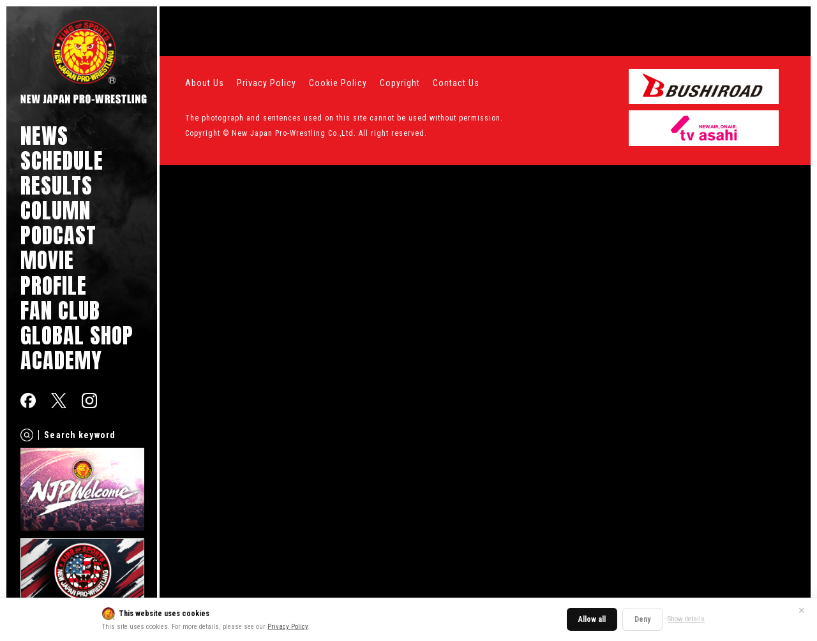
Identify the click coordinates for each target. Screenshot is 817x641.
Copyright (400, 83)
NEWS (44, 135)
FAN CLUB (60, 310)
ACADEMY (61, 360)
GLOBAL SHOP (76, 335)
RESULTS (56, 185)
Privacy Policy (287, 627)
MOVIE (47, 260)
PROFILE (53, 285)
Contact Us (456, 83)
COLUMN (55, 210)
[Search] (26, 435)
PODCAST (58, 235)
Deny (642, 619)
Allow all (592, 619)
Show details (686, 619)
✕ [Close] (802, 610)
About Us (204, 83)
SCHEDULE (61, 160)
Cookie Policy (338, 83)
